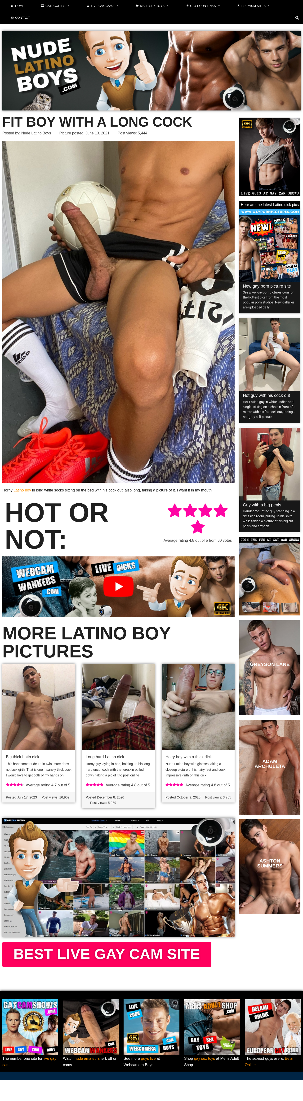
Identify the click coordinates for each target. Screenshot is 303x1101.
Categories (57, 6)
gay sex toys (204, 1080)
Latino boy (22, 490)
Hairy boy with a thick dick (188, 757)
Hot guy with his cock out (266, 395)
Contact (22, 17)
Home (19, 6)
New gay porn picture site (267, 286)
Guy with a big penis (262, 505)
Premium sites (255, 6)
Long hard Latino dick (105, 757)
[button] (297, 17)
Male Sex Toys (154, 6)
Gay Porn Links (205, 6)
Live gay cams (105, 6)
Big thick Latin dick (22, 757)
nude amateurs (87, 1080)
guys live (148, 1080)
